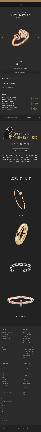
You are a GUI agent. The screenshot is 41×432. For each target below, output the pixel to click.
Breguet (3, 371)
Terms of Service (5, 336)
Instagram (3, 411)
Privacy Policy (4, 340)
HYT (24, 371)
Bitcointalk (3, 418)
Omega (2, 373)
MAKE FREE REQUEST (20, 72)
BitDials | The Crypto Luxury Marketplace (13, 428)
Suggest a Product (5, 347)
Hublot (2, 368)
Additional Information (20, 83)
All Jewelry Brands (27, 336)
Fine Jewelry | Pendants (28, 351)
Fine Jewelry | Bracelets (28, 349)
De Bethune (25, 392)
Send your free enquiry (20, 150)
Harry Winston (26, 387)
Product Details (20, 78)
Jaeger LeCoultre (27, 368)
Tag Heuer (3, 379)
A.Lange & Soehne (27, 366)
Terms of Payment (5, 338)
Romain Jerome (26, 383)
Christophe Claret (5, 387)
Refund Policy (4, 342)
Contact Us (3, 349)
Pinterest (3, 416)
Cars (24, 357)
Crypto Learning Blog (6, 401)
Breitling (3, 377)
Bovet (24, 394)
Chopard (25, 375)
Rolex (2, 366)
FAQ (2, 351)
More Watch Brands (5, 390)
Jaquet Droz (25, 390)
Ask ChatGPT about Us (6, 332)
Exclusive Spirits (26, 355)
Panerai (24, 379)
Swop (24, 359)
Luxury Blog (3, 403)
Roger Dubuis (4, 381)
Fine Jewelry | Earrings (28, 347)
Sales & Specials (26, 332)
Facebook (3, 413)
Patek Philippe (4, 383)
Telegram (3, 405)
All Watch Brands (27, 334)
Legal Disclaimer (4, 345)
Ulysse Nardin (26, 381)
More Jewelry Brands (6, 392)
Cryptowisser (4, 420)
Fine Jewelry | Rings (27, 345)
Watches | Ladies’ (27, 342)
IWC (24, 377)
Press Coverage (4, 334)
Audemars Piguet (5, 385)
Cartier (2, 375)
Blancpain (25, 373)
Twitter (2, 407)
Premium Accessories (28, 353)
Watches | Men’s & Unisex (29, 338)
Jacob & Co (25, 385)
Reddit (2, 409)
